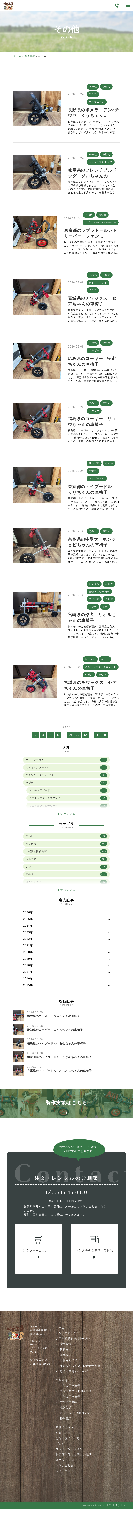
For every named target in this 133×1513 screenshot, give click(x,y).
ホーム (17, 56)
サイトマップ (65, 1475)
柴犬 (105, 610)
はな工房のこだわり (69, 1338)
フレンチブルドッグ (100, 162)
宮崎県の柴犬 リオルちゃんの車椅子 (92, 621)
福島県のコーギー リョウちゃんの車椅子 (92, 424)
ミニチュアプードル (68, 795)
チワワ (93, 94)
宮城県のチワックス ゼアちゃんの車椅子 (92, 303)
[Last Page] (104, 739)
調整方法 (65, 1360)
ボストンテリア (66, 764)
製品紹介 (62, 1385)
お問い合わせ (65, 1470)
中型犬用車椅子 (70, 1401)
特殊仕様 (65, 1412)
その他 (93, 86)
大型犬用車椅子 (70, 1407)
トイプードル (97, 481)
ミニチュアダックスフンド (100, 671)
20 (77, 739)
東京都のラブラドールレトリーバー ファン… (90, 234)
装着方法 (65, 1354)
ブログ (60, 1448)
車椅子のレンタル (67, 1432)
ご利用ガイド (68, 1365)
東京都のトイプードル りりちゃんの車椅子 (92, 492)
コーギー (94, 352)
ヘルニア (66, 863)
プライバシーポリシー (70, 1454)
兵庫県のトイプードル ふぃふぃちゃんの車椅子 (59, 1075)
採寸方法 (65, 1349)
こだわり (94, 602)
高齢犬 (109, 587)
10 (70, 739)
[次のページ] (97, 739)
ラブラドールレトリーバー (100, 223)
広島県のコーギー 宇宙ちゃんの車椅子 (92, 363)
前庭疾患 (66, 848)
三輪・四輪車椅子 (99, 594)
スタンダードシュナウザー (66, 779)
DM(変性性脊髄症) (66, 856)
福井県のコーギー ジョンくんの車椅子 (53, 1020)
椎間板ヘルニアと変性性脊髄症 (80, 1370)
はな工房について (67, 1443)
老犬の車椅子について (74, 1376)
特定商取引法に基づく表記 (73, 1459)
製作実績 (30, 56)
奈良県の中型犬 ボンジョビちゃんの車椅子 (92, 545)
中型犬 (106, 155)
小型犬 (106, 86)
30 (85, 739)
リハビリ (94, 465)
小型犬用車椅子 (70, 1390)
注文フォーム (65, 1465)
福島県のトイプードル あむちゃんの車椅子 (56, 1047)
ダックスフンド (98, 284)
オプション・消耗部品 (74, 1417)
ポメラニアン (97, 102)
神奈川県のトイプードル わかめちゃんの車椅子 (59, 1061)
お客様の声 (63, 1437)
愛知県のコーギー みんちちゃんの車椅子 (55, 1034)
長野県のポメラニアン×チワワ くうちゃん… (93, 113)
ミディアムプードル (66, 772)
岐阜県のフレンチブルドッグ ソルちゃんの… (92, 174)
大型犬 (102, 215)
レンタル (94, 587)
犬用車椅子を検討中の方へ (73, 1343)
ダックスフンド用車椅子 (76, 1396)
